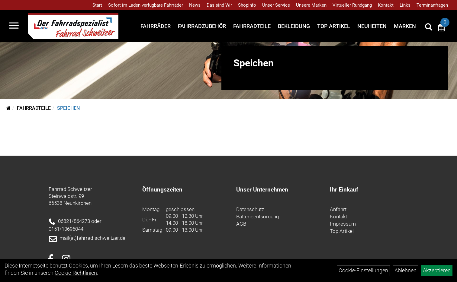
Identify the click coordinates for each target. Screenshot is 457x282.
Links (405, 5)
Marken (405, 26)
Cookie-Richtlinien (76, 273)
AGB (241, 224)
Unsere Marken (311, 5)
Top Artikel (333, 26)
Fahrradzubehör (202, 26)
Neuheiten (372, 26)
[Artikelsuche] (428, 28)
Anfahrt (338, 209)
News (195, 5)
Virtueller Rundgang (352, 5)
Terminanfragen (432, 5)
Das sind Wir (219, 5)
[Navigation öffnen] (14, 26)
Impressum (343, 224)
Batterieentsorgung (257, 217)
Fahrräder (155, 26)
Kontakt (386, 5)
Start (97, 5)
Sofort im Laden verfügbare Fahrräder (145, 5)
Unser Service (276, 5)
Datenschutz (250, 209)
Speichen (68, 108)
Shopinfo (247, 5)
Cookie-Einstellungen (363, 270)
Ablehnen (405, 270)
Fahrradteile (252, 26)
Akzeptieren (437, 270)
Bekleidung (294, 26)
